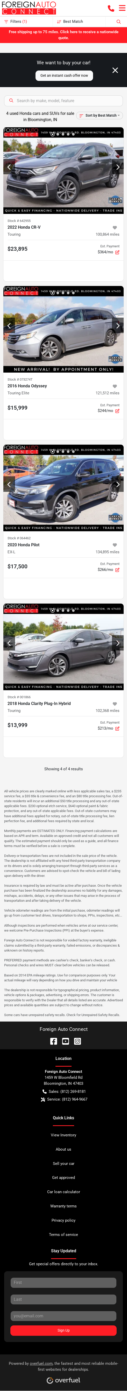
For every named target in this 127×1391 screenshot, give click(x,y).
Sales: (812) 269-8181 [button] (64, 1092)
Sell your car (63, 1163)
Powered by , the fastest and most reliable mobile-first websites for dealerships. (63, 1371)
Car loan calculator (63, 1192)
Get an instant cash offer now (64, 75)
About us (63, 1149)
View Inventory (63, 1135)
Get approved (63, 1177)
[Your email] (63, 1316)
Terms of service (63, 1234)
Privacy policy (63, 1220)
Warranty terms (63, 1206)
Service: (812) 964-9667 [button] (64, 1099)
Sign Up (64, 1330)
